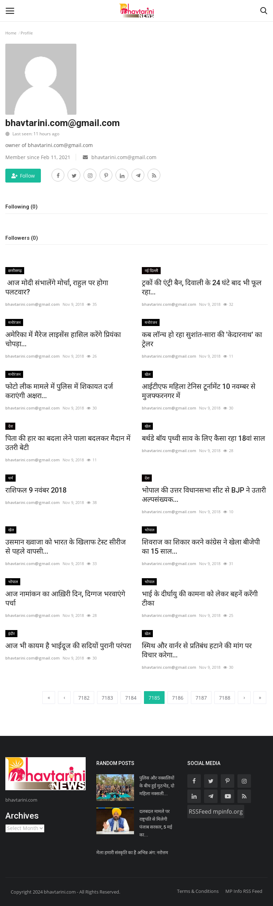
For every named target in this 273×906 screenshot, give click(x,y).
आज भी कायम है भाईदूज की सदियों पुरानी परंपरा (68, 645)
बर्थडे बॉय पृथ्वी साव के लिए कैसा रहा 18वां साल (203, 438)
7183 (107, 697)
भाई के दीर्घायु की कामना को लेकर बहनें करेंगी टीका (200, 598)
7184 (130, 697)
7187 (201, 697)
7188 (224, 697)
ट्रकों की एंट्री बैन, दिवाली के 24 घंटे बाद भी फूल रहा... (202, 287)
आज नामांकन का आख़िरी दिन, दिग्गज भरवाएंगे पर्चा (65, 598)
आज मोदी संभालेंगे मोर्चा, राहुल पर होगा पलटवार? (56, 287)
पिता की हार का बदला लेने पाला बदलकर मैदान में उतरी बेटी (67, 443)
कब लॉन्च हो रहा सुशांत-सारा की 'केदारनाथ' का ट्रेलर (202, 339)
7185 (154, 697)
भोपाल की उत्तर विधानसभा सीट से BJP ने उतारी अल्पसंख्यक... (204, 495)
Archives (22, 816)
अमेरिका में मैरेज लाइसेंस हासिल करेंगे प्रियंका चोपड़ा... (63, 339)
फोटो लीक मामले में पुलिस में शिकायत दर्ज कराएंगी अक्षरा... (59, 391)
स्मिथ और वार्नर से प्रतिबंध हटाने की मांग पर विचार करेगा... (197, 650)
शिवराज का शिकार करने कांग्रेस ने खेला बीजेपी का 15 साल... (201, 546)
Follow (23, 175)
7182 (84, 697)
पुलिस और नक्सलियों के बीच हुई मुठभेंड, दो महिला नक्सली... (156, 785)
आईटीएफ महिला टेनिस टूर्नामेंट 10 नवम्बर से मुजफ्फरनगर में (199, 391)
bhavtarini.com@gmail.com (32, 304)
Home (10, 33)
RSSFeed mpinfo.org (216, 811)
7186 (177, 697)
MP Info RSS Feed (243, 891)
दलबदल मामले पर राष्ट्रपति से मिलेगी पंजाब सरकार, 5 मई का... (155, 823)
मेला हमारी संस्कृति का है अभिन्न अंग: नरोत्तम (132, 852)
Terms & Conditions (198, 891)
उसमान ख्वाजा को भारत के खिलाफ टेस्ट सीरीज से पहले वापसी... (65, 546)
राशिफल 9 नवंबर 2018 (35, 490)
